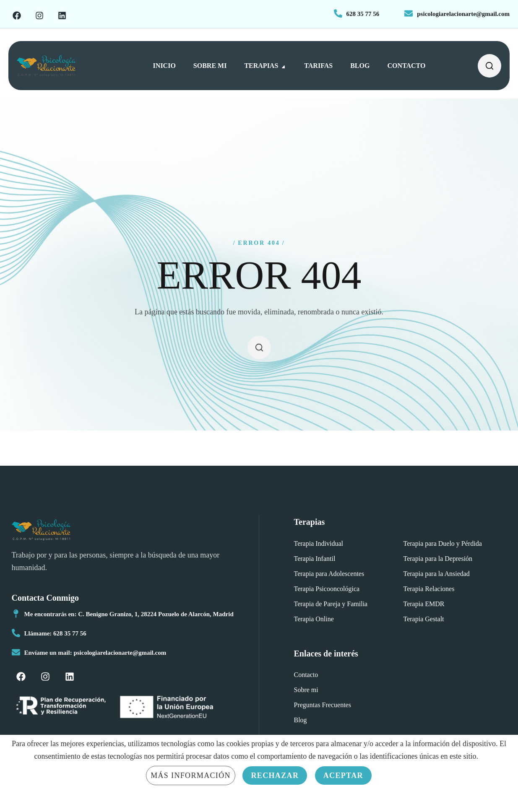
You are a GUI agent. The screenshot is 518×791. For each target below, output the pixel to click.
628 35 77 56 (363, 13)
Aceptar (343, 775)
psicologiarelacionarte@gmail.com (463, 13)
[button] (489, 65)
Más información (191, 775)
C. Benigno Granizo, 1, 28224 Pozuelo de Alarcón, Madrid (156, 614)
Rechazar (275, 775)
